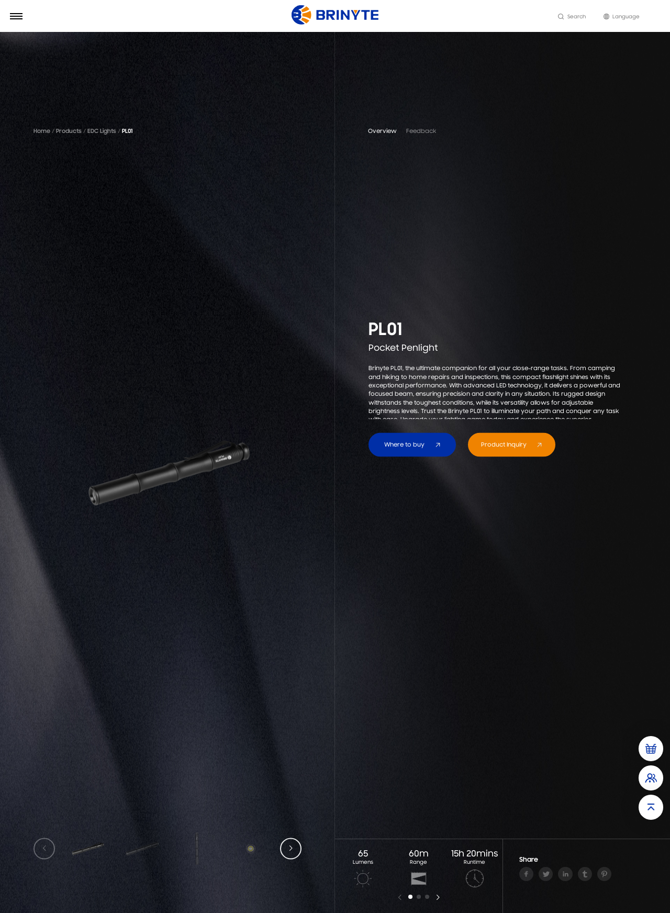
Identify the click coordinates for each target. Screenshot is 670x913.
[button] (291, 849)
